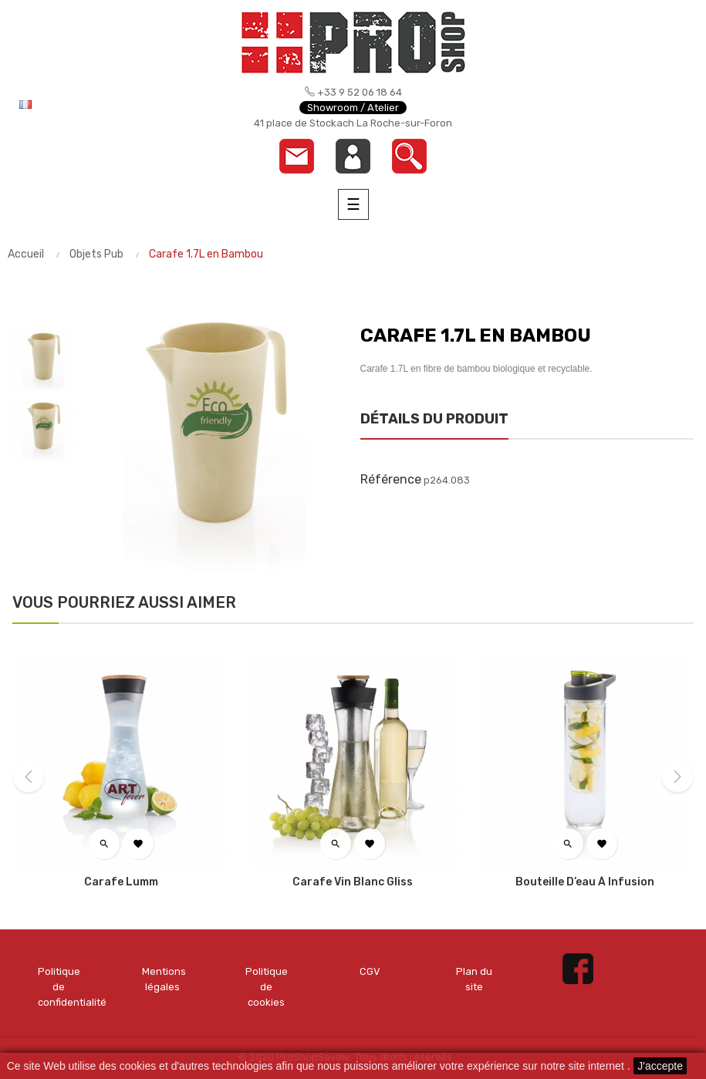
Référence (390, 479)
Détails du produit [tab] (434, 418)
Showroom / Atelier (353, 107)
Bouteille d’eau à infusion (584, 882)
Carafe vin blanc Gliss (352, 882)
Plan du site (474, 979)
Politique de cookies (266, 987)
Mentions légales (163, 979)
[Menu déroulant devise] (77, 104)
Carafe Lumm (121, 882)
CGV (370, 971)
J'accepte (660, 1066)
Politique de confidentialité (59, 987)
